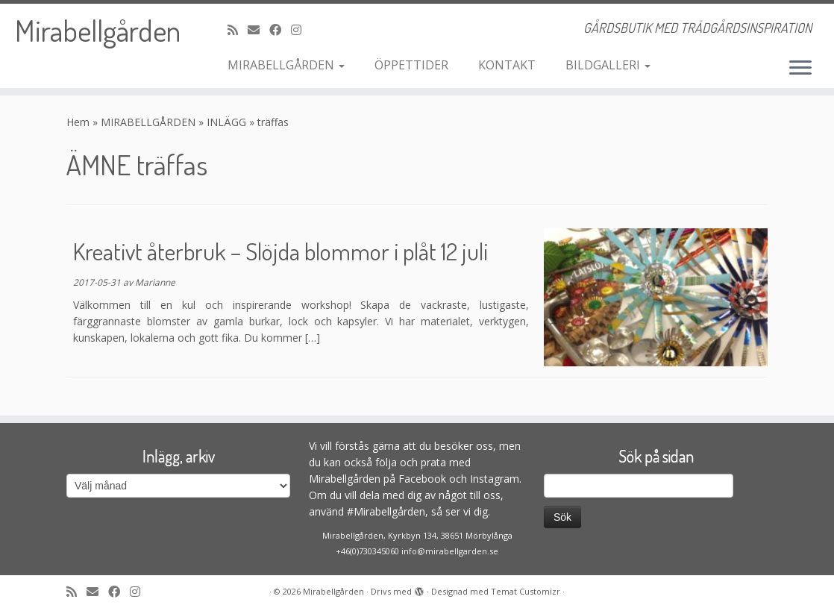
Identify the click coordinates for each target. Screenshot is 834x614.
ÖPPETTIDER (411, 65)
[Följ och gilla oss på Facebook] (280, 30)
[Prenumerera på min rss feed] (238, 30)
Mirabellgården (98, 30)
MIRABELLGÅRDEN (286, 65)
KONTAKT (507, 65)
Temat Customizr (525, 591)
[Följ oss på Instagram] (301, 30)
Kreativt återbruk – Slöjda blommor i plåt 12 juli (280, 251)
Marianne (155, 282)
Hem (78, 122)
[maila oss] (258, 30)
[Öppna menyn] (800, 68)
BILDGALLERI (607, 65)
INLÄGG (226, 122)
